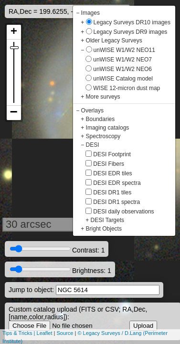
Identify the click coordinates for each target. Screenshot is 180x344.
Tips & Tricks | (19, 333)
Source (65, 333)
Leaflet (45, 333)
